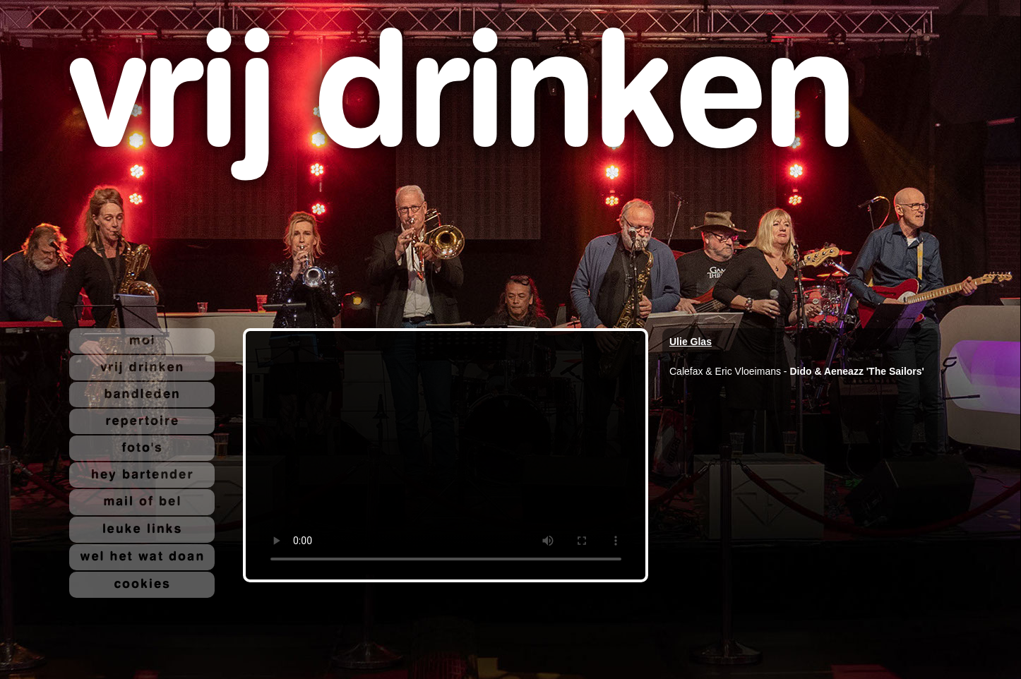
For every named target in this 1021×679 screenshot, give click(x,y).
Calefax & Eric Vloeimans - (729, 371)
